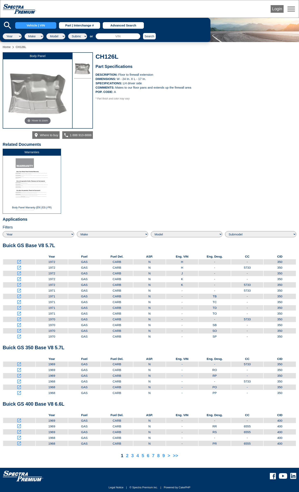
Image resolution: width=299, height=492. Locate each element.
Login (277, 9)
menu (291, 9)
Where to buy (46, 135)
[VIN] (118, 36)
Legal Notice (116, 487)
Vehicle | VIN (36, 25)
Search (149, 36)
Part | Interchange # (79, 25)
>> (175, 455)
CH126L (21, 47)
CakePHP (184, 487)
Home (7, 47)
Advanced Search (123, 25)
